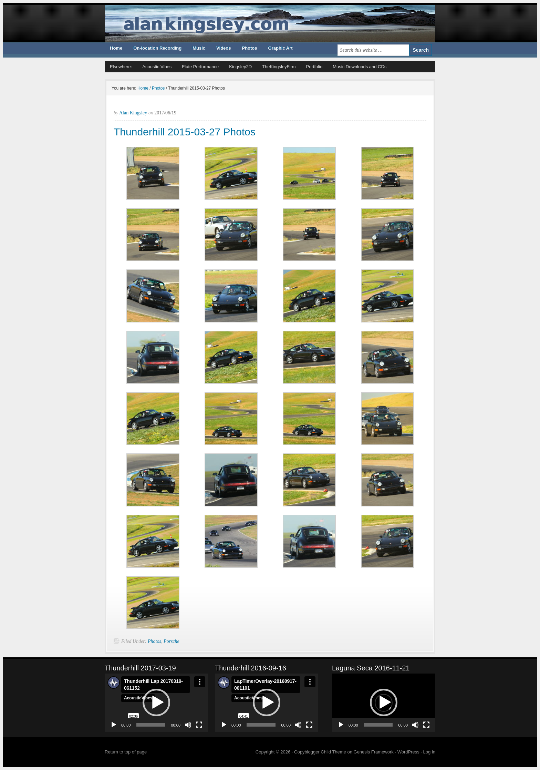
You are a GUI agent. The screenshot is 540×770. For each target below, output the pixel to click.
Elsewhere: (121, 66)
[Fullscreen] (199, 724)
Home (116, 48)
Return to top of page (126, 751)
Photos (249, 48)
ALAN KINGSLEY (270, 23)
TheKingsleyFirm (279, 66)
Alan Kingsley (133, 112)
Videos (223, 48)
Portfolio (314, 66)
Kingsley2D (240, 66)
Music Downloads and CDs (359, 66)
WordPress (408, 751)
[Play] (113, 724)
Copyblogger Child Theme (320, 751)
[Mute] (188, 724)
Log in (429, 751)
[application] (156, 703)
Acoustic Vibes (157, 66)
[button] (156, 702)
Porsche (171, 641)
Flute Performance (200, 66)
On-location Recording (157, 48)
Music (199, 48)
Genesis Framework (374, 751)
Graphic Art (280, 48)
